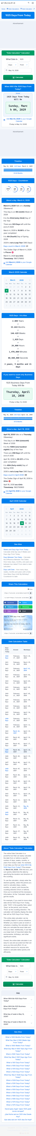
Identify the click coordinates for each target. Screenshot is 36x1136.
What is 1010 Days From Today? (18, 1069)
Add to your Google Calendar (19, 120)
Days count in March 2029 (14, 246)
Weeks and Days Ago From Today (16, 549)
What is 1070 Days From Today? (18, 1102)
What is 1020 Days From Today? (18, 1072)
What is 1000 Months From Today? (18, 1037)
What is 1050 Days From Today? (18, 1089)
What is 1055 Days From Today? (18, 1093)
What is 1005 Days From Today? (18, 1066)
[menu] (32, 3)
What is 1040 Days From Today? (18, 1086)
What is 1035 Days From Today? (18, 1083)
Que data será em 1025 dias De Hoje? (18, 1120)
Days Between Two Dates (13, 557)
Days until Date (9, 570)
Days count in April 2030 (14, 475)
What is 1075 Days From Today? (18, 1105)
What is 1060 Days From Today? (18, 1096)
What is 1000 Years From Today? (18, 1054)
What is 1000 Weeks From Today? (18, 1046)
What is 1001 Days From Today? (18, 1062)
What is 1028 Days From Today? (18, 1080)
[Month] (14, 280)
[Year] (22, 280)
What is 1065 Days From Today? (18, 1099)
